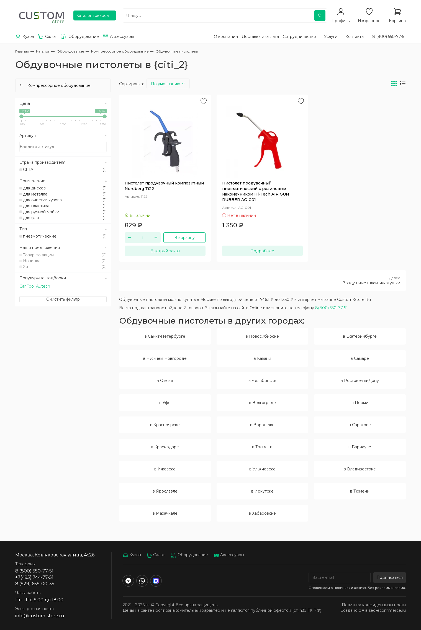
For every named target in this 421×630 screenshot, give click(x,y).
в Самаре (360, 358)
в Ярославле (165, 491)
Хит (65, 266)
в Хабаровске (262, 513)
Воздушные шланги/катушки (262, 280)
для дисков (65, 188)
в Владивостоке (360, 469)
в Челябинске (262, 380)
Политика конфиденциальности (374, 604)
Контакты (354, 36)
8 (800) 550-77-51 (389, 36)
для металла (65, 194)
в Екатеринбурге (360, 336)
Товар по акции (65, 255)
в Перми (359, 402)
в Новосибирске (262, 336)
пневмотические (65, 236)
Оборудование (189, 554)
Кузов (132, 554)
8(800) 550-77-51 (331, 307)
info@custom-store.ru (39, 615)
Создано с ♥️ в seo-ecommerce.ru (373, 610)
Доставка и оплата (260, 36)
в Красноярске (165, 424)
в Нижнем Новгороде (165, 358)
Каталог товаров (92, 15)
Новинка (65, 260)
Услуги (330, 36)
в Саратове (360, 424)
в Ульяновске (262, 469)
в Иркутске (262, 491)
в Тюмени (359, 491)
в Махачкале (165, 513)
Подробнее (262, 250)
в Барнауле (359, 446)
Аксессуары (229, 554)
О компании (226, 36)
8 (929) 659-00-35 (34, 583)
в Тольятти (262, 446)
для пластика (65, 205)
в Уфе (165, 402)
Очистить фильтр (63, 299)
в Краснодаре (165, 446)
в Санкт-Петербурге (165, 336)
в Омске (165, 380)
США (65, 169)
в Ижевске (165, 469)
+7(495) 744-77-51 (34, 577)
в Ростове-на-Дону (360, 380)
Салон (156, 554)
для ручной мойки (65, 211)
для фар (65, 217)
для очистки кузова (65, 200)
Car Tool (27, 286)
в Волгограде (262, 402)
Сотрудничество (299, 36)
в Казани (262, 358)
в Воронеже (262, 424)
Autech (43, 286)
